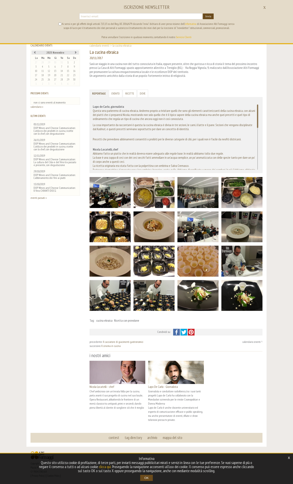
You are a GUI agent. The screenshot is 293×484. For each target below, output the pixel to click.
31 (61, 62)
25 (42, 79)
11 (42, 71)
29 (49, 62)
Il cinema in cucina (111, 346)
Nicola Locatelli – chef (102, 387)
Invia (208, 16)
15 (68, 71)
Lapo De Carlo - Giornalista (163, 387)
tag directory (133, 437)
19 (49, 75)
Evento (116, 93)
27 (36, 62)
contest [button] (114, 437)
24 (36, 79)
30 (55, 62)
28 (42, 62)
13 (55, 71)
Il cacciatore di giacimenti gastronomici (123, 342)
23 (74, 75)
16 (74, 71)
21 (61, 75)
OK (146, 478)
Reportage (99, 93)
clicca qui (105, 466)
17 (36, 75)
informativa (190, 24)
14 (61, 71)
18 (42, 75)
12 (49, 71)
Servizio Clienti (183, 37)
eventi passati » (39, 198)
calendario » (37, 107)
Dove (142, 93)
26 (49, 79)
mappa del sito (172, 437)
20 (55, 75)
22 (68, 75)
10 (36, 71)
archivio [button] (152, 437)
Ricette (129, 93)
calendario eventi (99, 45)
